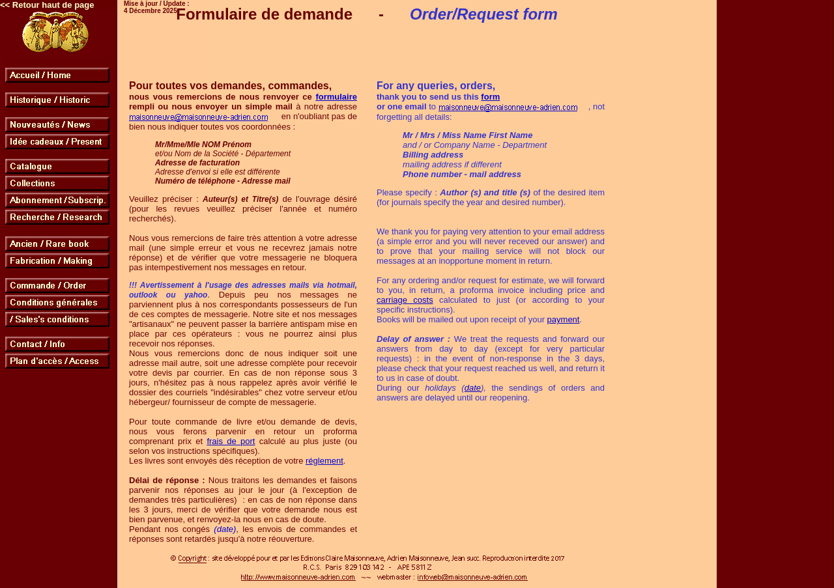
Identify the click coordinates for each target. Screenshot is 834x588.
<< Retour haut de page (47, 5)
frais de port (231, 441)
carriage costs (405, 300)
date (473, 388)
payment (563, 319)
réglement (324, 461)
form (490, 97)
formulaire (336, 97)
